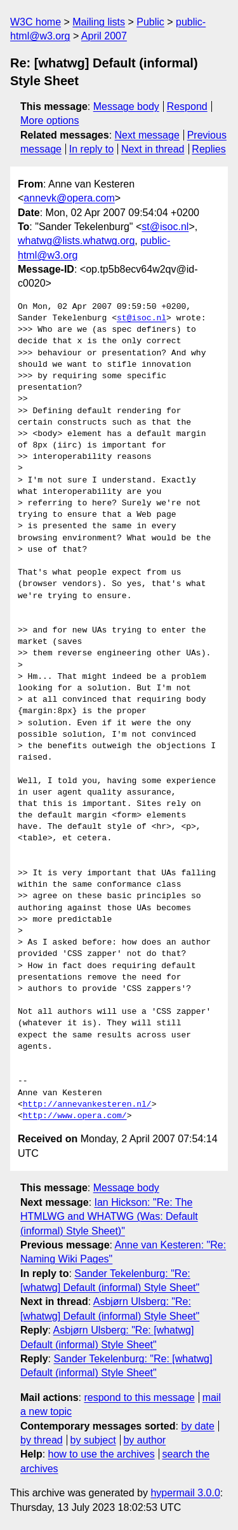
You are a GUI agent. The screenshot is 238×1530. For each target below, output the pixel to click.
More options (49, 120)
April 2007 (104, 36)
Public (150, 22)
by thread (41, 1440)
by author (144, 1440)
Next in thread (153, 149)
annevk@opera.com (68, 198)
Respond (187, 106)
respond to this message (139, 1397)
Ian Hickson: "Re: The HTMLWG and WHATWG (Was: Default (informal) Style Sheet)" (109, 1216)
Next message (147, 135)
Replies (208, 149)
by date (197, 1426)
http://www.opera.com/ (75, 1116)
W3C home (35, 22)
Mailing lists (98, 22)
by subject (93, 1440)
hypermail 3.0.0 (185, 1492)
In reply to (91, 149)
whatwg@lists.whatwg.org (76, 240)
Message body (126, 106)
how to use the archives (101, 1454)
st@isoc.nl (165, 226)
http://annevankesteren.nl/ (87, 1104)
